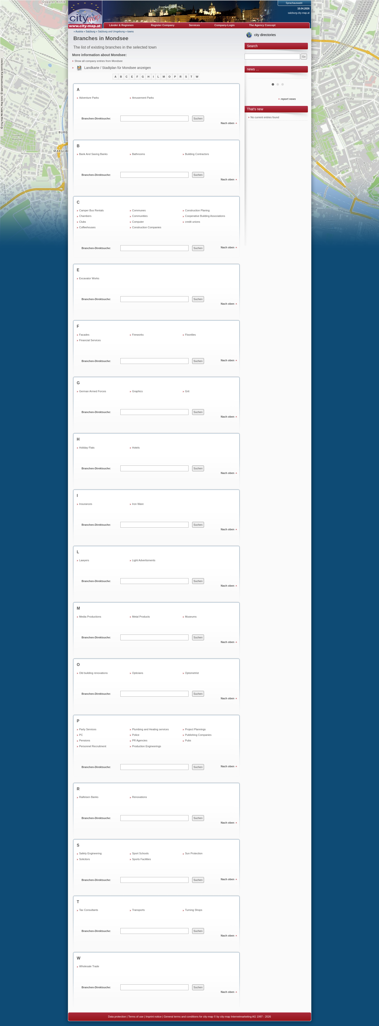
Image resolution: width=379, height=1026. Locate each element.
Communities (140, 215)
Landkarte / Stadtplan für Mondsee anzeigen (117, 68)
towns (130, 31)
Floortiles (190, 334)
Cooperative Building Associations (205, 215)
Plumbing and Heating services (150, 729)
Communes (139, 210)
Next (301, 76)
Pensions (84, 740)
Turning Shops (193, 909)
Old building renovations (93, 673)
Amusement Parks (143, 97)
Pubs (188, 740)
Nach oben (227, 123)
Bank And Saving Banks (93, 154)
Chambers (85, 215)
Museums (191, 616)
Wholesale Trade (89, 966)
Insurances (85, 503)
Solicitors (84, 859)
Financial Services (90, 340)
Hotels (136, 447)
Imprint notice (153, 1016)
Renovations (139, 797)
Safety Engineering (90, 853)
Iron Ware (138, 503)
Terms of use (135, 1016)
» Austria (78, 31)
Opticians (137, 673)
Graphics (137, 391)
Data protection (117, 1016)
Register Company (163, 25)
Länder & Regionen (121, 25)
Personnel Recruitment (92, 746)
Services (194, 25)
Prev (254, 76)
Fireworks (138, 334)
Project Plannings (195, 729)
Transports (138, 909)
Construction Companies (146, 227)
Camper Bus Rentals (91, 210)
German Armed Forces (92, 391)
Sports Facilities (141, 859)
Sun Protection (194, 853)
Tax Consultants (88, 909)
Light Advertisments (143, 560)
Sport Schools (140, 853)
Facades (84, 334)
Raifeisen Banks (89, 797)
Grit (187, 391)
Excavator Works (89, 278)
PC (81, 734)
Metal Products (141, 616)
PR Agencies (139, 740)
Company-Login (224, 25)
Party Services (87, 729)
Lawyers (84, 560)
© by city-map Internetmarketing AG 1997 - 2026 (242, 1016)
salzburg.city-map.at (298, 13)
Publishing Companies (198, 734)
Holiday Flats (87, 447)
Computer (138, 221)
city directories (265, 35)
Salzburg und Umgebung (111, 31)
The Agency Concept (262, 25)
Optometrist (192, 673)
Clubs (82, 221)
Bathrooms (138, 154)
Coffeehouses (87, 227)
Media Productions (90, 616)
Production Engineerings (146, 746)
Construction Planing (197, 210)
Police (135, 734)
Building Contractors (197, 154)
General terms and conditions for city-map (188, 1016)
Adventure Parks (89, 97)
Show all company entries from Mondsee (99, 60)
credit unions (192, 221)
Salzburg (90, 31)
